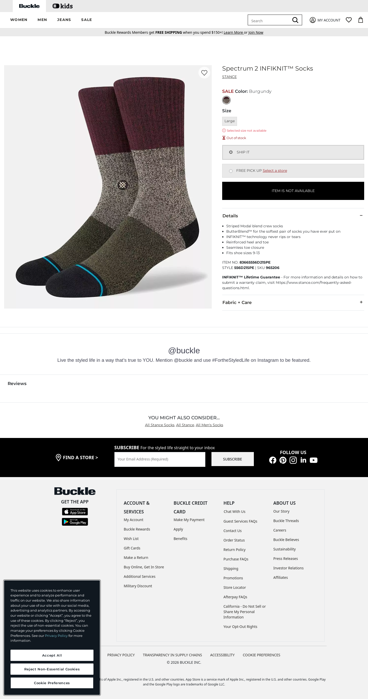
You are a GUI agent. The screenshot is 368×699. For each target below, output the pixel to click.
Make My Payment (189, 519)
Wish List (131, 538)
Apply (178, 529)
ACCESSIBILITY (222, 654)
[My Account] (325, 20)
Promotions (233, 578)
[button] (18, 20)
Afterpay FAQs (235, 596)
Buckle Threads (286, 520)
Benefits (180, 538)
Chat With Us (234, 511)
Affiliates (280, 577)
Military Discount (138, 585)
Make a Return (136, 557)
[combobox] (269, 20)
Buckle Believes (286, 539)
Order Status (234, 540)
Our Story (281, 511)
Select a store (275, 170)
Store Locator (234, 587)
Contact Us (232, 530)
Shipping (230, 568)
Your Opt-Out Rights (240, 626)
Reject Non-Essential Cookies (52, 669)
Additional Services (140, 576)
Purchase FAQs (235, 559)
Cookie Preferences (261, 654)
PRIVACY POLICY (121, 654)
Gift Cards (132, 548)
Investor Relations (288, 568)
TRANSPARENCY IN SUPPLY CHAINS (172, 654)
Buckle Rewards (137, 529)
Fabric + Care (293, 302)
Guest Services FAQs (240, 521)
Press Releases (285, 558)
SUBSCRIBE (232, 459)
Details (293, 215)
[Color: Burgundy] (226, 100)
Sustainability (284, 549)
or (236, 32)
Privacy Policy (56, 636)
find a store (80, 457)
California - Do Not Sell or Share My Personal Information (244, 611)
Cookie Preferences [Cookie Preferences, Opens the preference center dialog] (52, 683)
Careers (279, 530)
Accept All (52, 655)
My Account (134, 519)
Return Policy (234, 549)
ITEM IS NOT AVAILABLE (293, 190)
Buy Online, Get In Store (144, 567)
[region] (52, 637)
